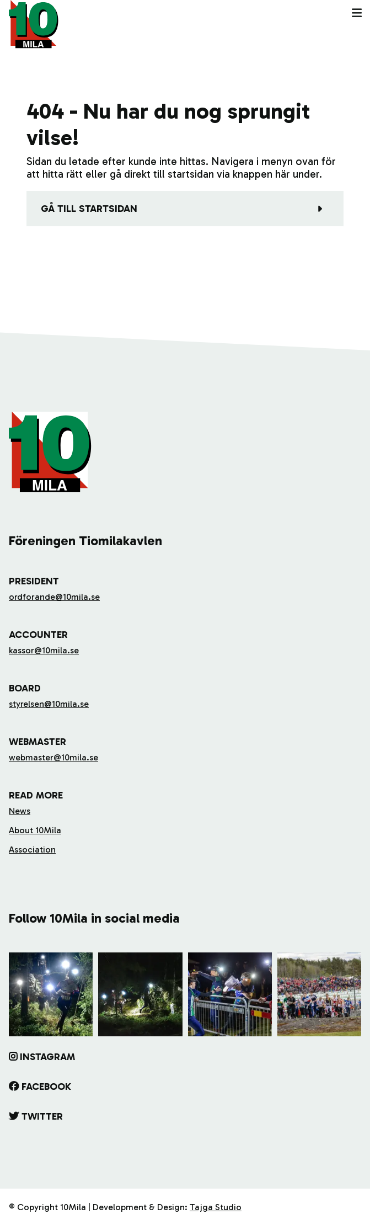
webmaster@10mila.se (53, 757)
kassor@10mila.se (44, 650)
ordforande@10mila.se (54, 597)
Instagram (47, 1057)
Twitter (42, 1116)
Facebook (46, 1086)
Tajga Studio (216, 1207)
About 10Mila (35, 830)
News (19, 811)
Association (32, 849)
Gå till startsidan (89, 209)
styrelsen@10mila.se (49, 704)
